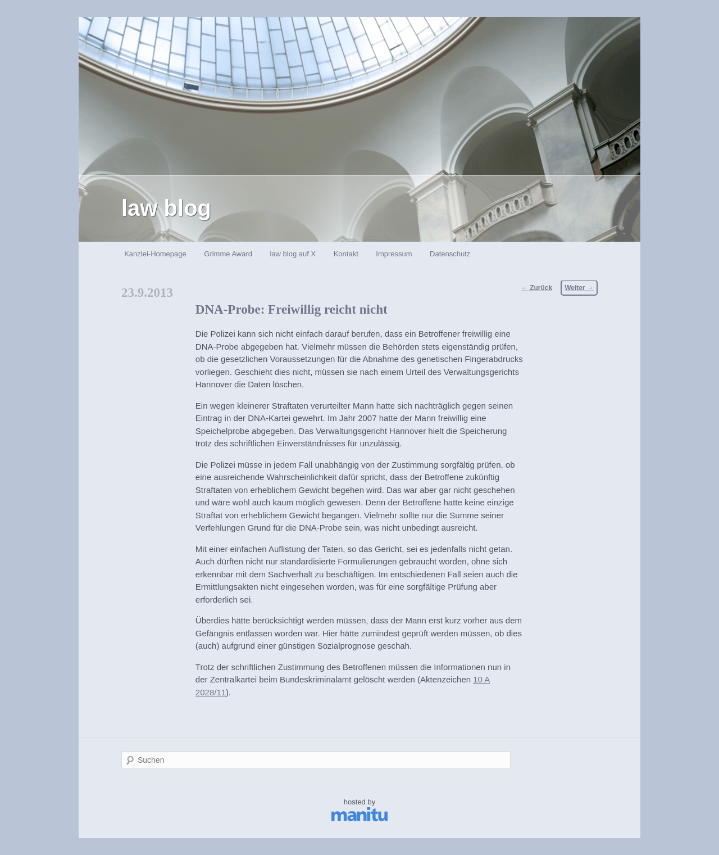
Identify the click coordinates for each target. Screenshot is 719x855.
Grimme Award (228, 254)
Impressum (394, 254)
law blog (166, 208)
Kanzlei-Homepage (155, 254)
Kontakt (346, 254)
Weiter (579, 288)
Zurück (536, 288)
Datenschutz (450, 254)
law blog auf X (293, 254)
